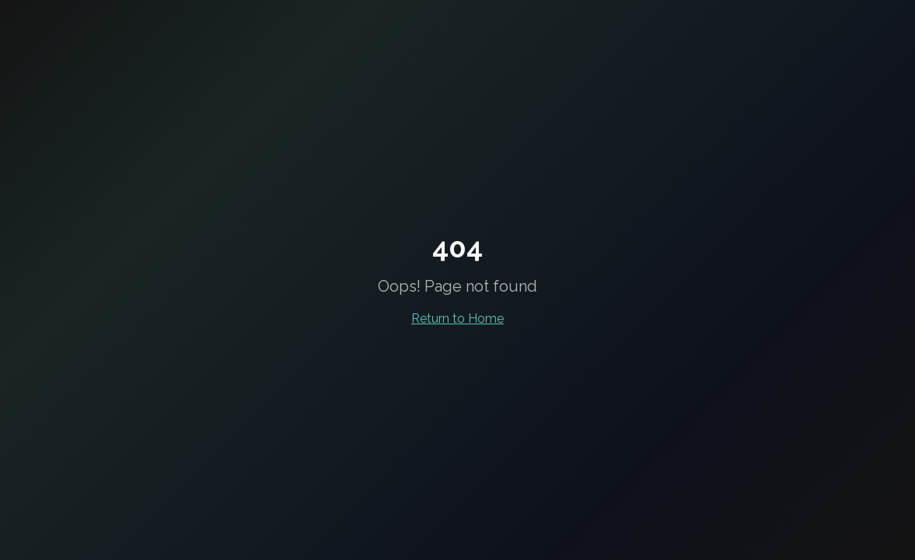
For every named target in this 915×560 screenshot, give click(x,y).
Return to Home (457, 318)
